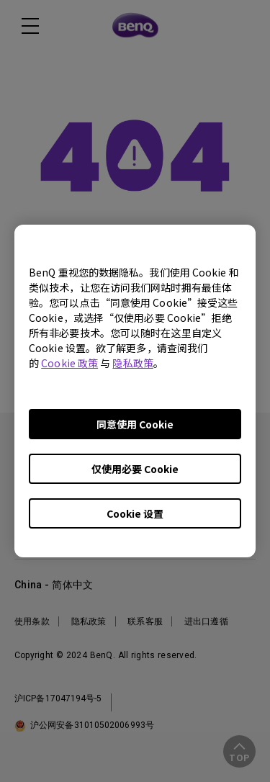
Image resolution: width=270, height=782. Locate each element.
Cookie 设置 (135, 513)
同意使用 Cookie (135, 424)
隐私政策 (132, 363)
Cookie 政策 (69, 363)
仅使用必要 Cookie (135, 469)
